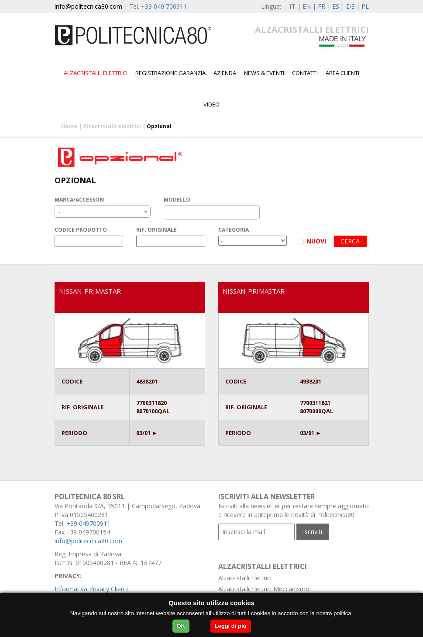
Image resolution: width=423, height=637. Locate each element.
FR (321, 6)
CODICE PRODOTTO (81, 229)
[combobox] (103, 211)
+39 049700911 (88, 523)
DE (350, 6)
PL (365, 6)
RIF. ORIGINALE (156, 229)
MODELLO (177, 199)
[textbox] (168, 212)
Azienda (224, 73)
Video (211, 104)
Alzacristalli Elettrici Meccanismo (264, 589)
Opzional (159, 126)
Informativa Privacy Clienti (91, 589)
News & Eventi (264, 73)
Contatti (305, 73)
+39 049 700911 (164, 6)
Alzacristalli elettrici (95, 73)
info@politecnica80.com (88, 6)
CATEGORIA (233, 229)
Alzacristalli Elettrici (245, 578)
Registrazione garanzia (170, 73)
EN (307, 6)
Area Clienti (342, 73)
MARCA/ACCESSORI (80, 199)
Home (69, 126)
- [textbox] (59, 212)
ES (335, 6)
